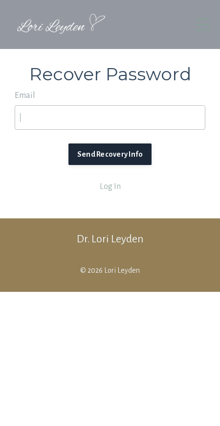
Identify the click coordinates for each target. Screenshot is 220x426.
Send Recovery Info (110, 154)
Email (25, 95)
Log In (110, 186)
